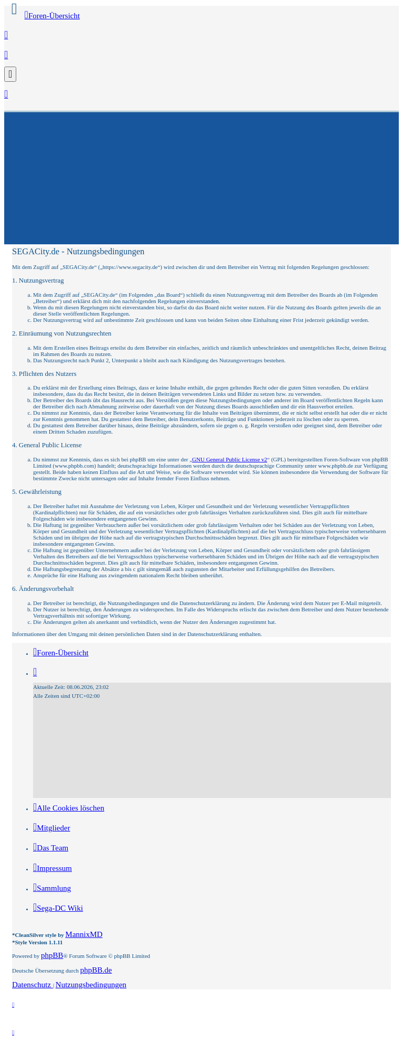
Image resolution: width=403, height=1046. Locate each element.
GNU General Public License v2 (229, 459)
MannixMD (84, 934)
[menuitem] (6, 35)
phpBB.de (96, 970)
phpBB (52, 955)
